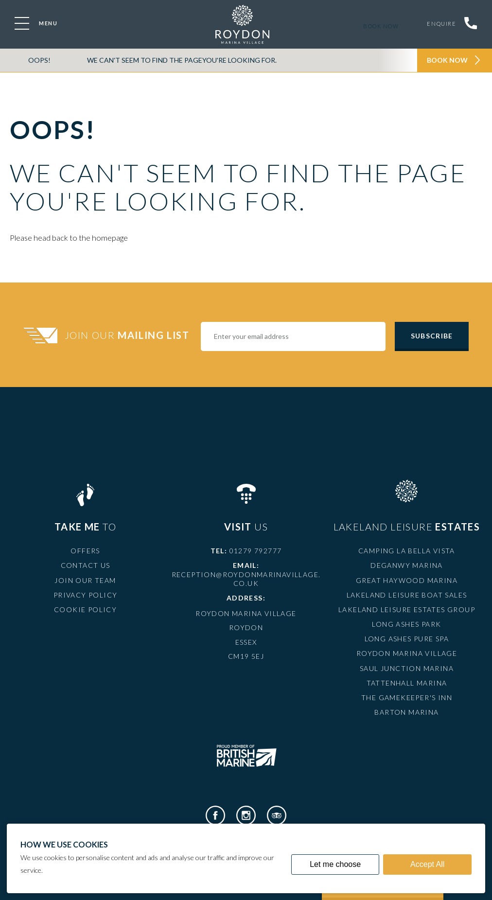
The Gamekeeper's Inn (406, 697)
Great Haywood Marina (406, 580)
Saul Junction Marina (407, 668)
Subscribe (432, 336)
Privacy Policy (85, 595)
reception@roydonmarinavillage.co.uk (246, 578)
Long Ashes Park (406, 624)
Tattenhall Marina (407, 683)
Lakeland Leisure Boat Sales (407, 595)
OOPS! (39, 60)
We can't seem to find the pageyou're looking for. (182, 60)
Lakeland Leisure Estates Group (406, 609)
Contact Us (85, 565)
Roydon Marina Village (406, 653)
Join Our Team (85, 580)
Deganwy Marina (406, 565)
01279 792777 (255, 551)
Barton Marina (406, 712)
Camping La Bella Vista (406, 551)
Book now (379, 26)
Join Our (128, 335)
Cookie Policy (85, 609)
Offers (85, 551)
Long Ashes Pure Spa (407, 639)
